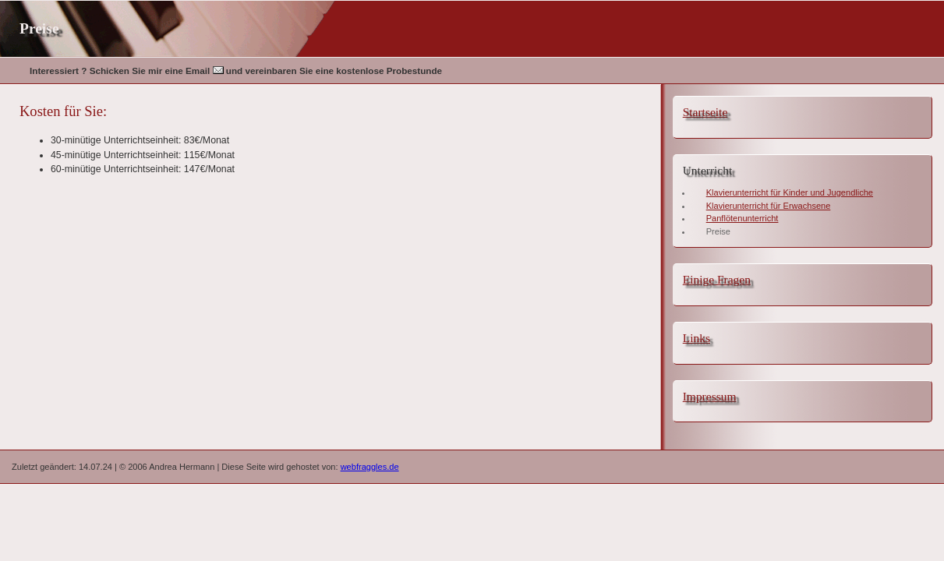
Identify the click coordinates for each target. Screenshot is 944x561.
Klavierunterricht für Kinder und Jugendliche (789, 192)
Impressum (710, 396)
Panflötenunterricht (742, 218)
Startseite (705, 111)
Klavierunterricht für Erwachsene (768, 205)
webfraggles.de (370, 466)
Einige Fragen (717, 279)
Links (696, 337)
